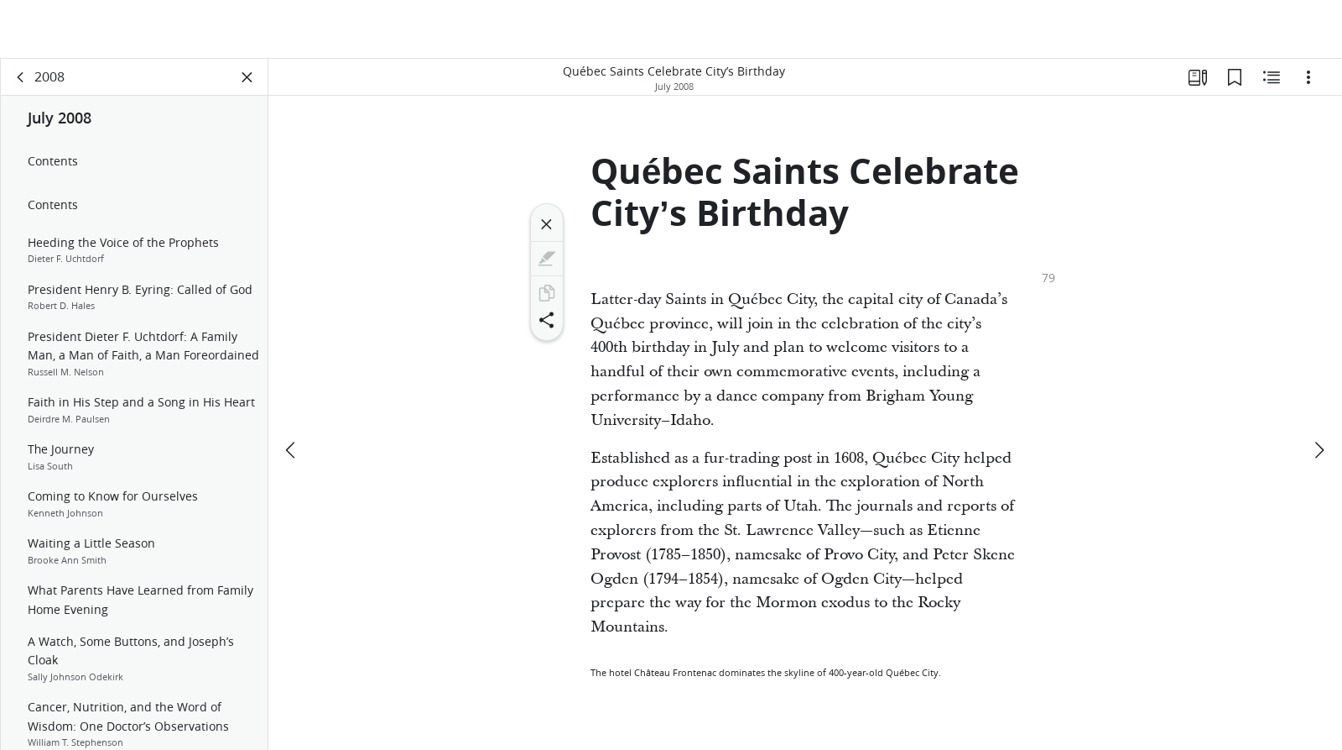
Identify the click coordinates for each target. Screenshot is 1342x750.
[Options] (1308, 80)
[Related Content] (1271, 80)
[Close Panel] (247, 80)
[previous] (292, 392)
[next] (1318, 392)
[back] (21, 80)
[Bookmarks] (1234, 80)
